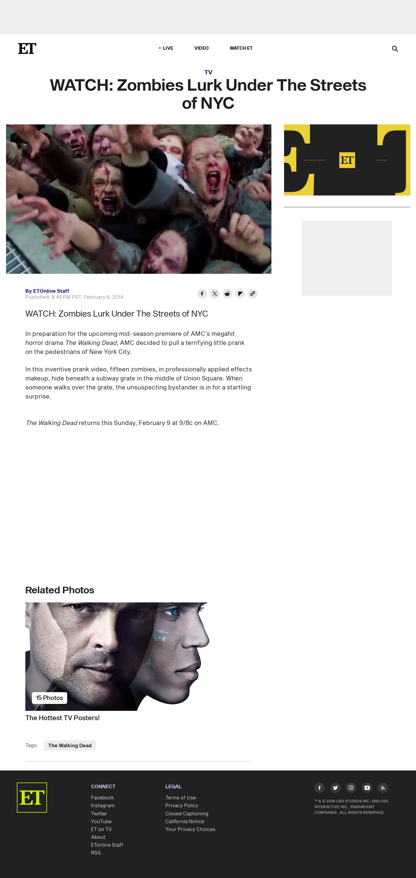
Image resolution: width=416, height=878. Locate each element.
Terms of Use (180, 797)
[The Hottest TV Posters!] (138, 656)
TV (208, 72)
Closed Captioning (186, 813)
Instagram (102, 805)
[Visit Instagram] (351, 789)
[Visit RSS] (382, 789)
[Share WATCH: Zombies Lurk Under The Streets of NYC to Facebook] (202, 294)
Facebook (102, 797)
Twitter (99, 813)
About (98, 837)
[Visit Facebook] (319, 789)
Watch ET (241, 48)
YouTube (101, 821)
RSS (96, 853)
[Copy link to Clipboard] (252, 294)
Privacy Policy (181, 805)
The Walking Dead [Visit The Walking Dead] (70, 746)
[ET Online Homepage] (27, 48)
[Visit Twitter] (335, 789)
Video (201, 48)
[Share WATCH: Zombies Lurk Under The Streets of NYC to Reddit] (227, 294)
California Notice (184, 821)
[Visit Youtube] (367, 789)
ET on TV (101, 829)
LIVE (168, 48)
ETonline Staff (107, 845)
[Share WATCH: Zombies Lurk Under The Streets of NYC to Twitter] (214, 294)
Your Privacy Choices (190, 829)
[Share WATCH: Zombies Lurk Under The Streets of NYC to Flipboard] (240, 294)
